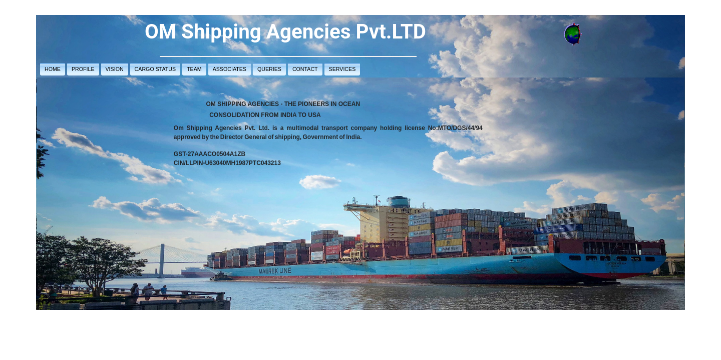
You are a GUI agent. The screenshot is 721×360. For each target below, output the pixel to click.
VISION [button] (115, 69)
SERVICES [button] (342, 69)
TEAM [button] (194, 69)
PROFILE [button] (83, 69)
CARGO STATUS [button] (155, 69)
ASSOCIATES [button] (229, 69)
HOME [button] (53, 69)
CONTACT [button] (305, 69)
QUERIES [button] (269, 69)
